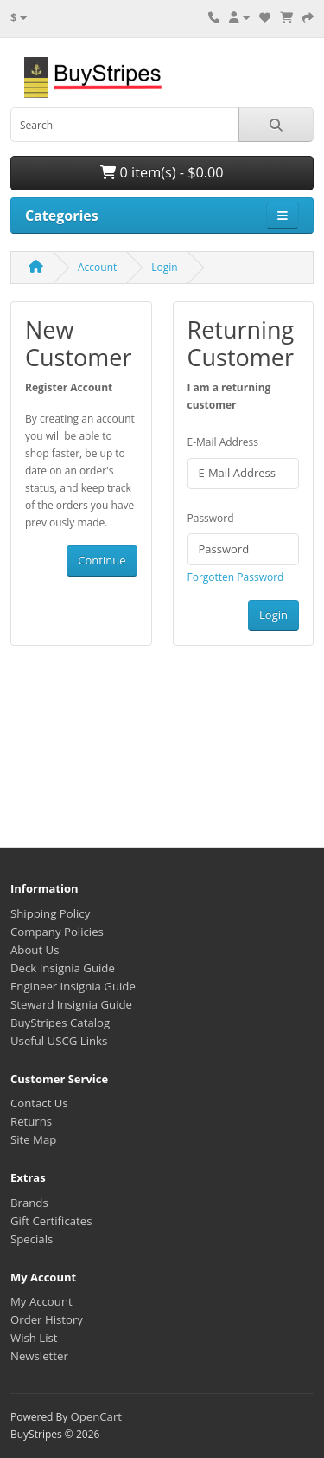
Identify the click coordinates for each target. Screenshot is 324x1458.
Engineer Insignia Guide (73, 986)
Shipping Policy (50, 913)
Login (164, 267)
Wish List (34, 1337)
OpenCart (96, 1416)
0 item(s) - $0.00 (161, 172)
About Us (34, 950)
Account (97, 267)
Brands (29, 1202)
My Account (41, 1301)
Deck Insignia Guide (62, 968)
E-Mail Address (223, 442)
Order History (46, 1319)
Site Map (33, 1139)
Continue (101, 560)
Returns (31, 1121)
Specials (31, 1239)
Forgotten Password (235, 577)
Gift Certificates (51, 1221)
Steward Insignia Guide (71, 1004)
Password (210, 518)
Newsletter (39, 1356)
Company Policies (57, 931)
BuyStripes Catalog (60, 1022)
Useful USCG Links (58, 1040)
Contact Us (39, 1103)
